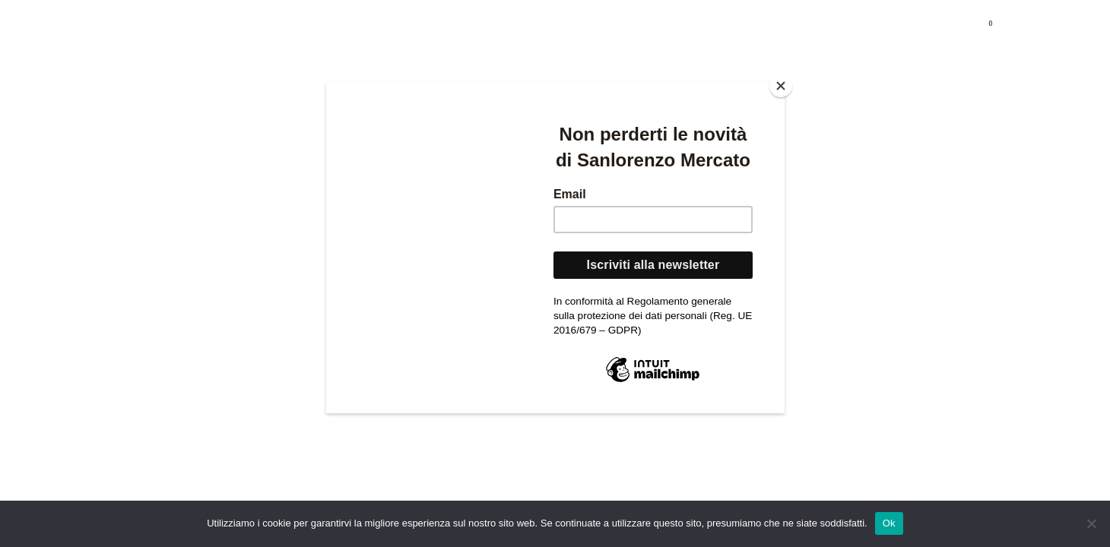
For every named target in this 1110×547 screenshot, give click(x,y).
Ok (889, 523)
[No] (1091, 523)
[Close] (780, 85)
